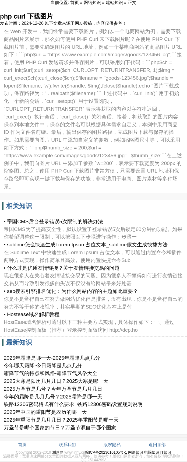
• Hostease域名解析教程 (31, 314)
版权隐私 (112, 444)
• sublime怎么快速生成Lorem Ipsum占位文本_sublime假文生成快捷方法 (86, 244)
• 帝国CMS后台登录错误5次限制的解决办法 (53, 221)
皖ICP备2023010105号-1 (106, 452)
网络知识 (92, 2)
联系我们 (67, 444)
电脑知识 (151, 452)
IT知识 (165, 452)
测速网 (57, 452)
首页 (74, 2)
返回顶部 (157, 444)
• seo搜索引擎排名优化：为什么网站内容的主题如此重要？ (71, 291)
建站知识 (114, 2)
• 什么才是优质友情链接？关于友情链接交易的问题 (61, 268)
